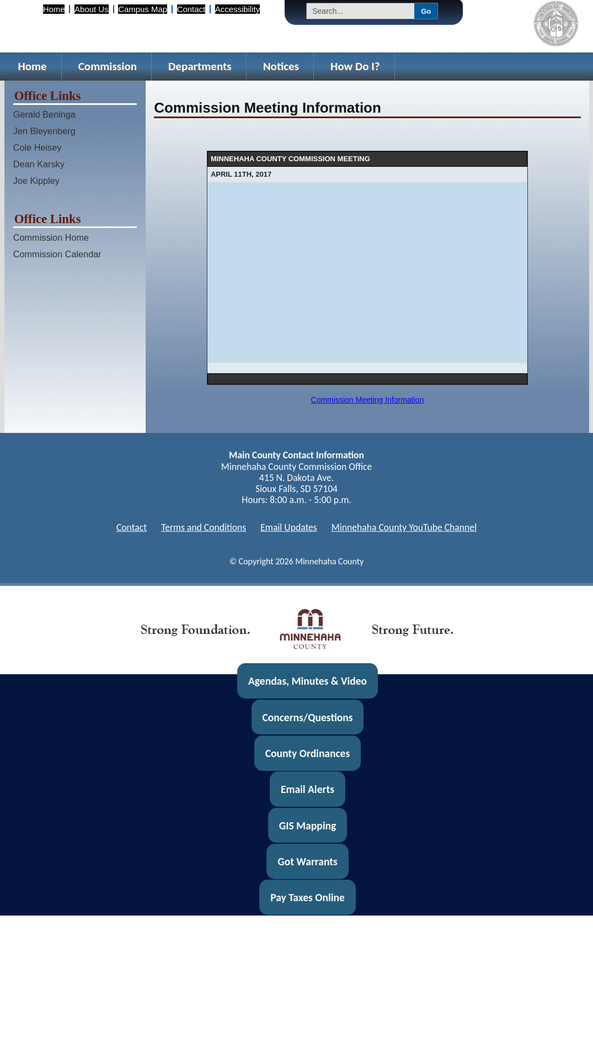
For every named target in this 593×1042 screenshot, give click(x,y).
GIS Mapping (307, 825)
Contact (191, 9)
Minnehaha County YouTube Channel (404, 527)
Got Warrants (307, 861)
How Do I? (355, 66)
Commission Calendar (57, 254)
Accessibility (237, 9)
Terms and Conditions (203, 527)
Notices (281, 66)
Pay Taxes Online (307, 897)
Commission (107, 66)
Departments (200, 66)
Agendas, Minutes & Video (307, 680)
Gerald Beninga (44, 114)
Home (54, 9)
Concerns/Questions (307, 716)
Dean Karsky (39, 164)
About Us (91, 9)
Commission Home (51, 237)
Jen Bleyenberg (44, 131)
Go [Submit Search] (426, 11)
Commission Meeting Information (367, 399)
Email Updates (288, 527)
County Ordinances (307, 753)
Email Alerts (307, 789)
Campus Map (142, 9)
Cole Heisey (37, 147)
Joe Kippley (36, 181)
